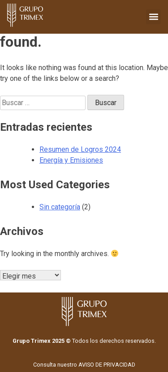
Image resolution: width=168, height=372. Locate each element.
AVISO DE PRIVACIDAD (106, 364)
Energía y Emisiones (71, 160)
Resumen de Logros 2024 (80, 149)
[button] (153, 16)
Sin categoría (59, 207)
